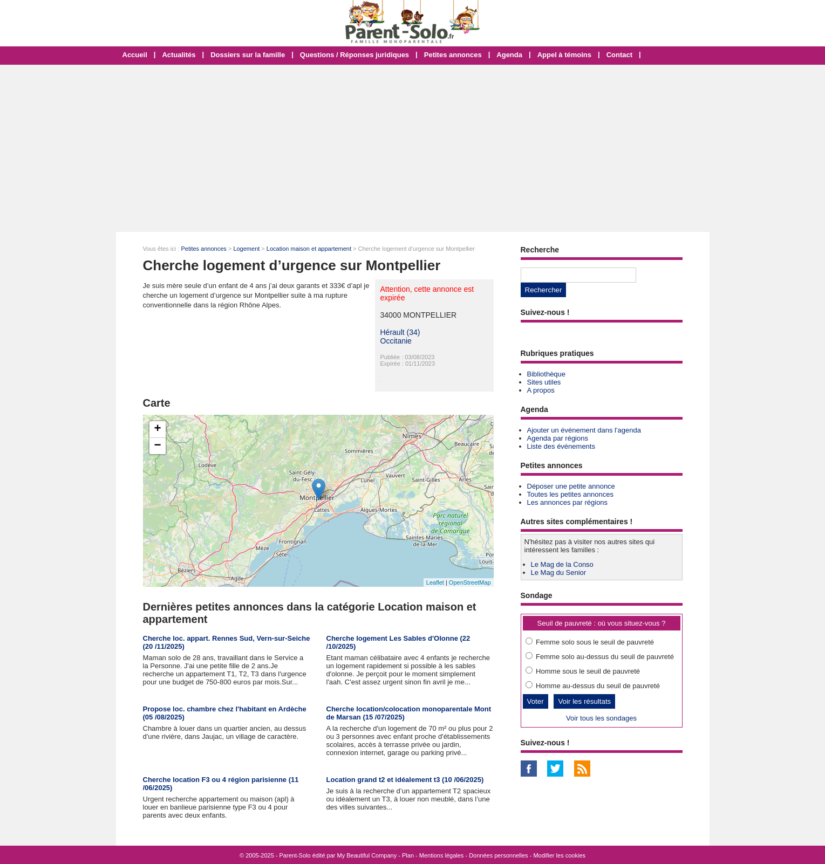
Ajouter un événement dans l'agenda (584, 430)
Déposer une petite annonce (571, 486)
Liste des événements (561, 446)
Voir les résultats (584, 701)
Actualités (178, 55)
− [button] (157, 446)
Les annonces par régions (567, 502)
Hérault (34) (400, 332)
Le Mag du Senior (559, 572)
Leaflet (435, 582)
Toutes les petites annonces (570, 494)
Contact (619, 55)
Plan (408, 855)
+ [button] (157, 429)
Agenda (509, 55)
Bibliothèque (546, 374)
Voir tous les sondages (601, 718)
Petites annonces (453, 55)
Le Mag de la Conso (562, 564)
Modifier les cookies (559, 855)
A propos (541, 390)
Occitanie (396, 341)
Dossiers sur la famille (247, 55)
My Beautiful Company (367, 855)
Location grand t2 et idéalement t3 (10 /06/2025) (405, 780)
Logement (246, 248)
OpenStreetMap (470, 582)
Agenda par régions (557, 438)
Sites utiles (544, 382)
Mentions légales (441, 855)
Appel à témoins (564, 55)
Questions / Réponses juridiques (354, 55)
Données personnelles (498, 855)
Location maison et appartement (309, 248)
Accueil (134, 55)
